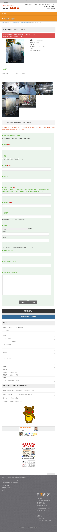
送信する (23, 302)
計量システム (6, 332)
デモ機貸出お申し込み (8, 487)
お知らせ (4, 490)
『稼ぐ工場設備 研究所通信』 (10, 482)
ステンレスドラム (7, 358)
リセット (32, 302)
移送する (5, 366)
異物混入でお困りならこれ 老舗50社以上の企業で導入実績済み (19, 390)
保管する (5, 352)
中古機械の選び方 (15, 385)
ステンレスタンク (7, 355)
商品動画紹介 (28, 311)
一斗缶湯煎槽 (6, 330)
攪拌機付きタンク (7, 344)
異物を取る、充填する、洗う (10, 375)
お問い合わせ (5, 485)
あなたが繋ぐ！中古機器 (28, 316)
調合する (5, 335)
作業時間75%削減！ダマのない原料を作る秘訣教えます (17, 394)
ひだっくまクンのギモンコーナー (11, 480)
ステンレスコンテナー (8, 360)
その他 (5, 349)
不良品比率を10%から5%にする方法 (12, 401)
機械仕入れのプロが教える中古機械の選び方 (14, 477)
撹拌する (5, 369)
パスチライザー (7, 346)
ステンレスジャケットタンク (10, 341)
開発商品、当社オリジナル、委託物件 (13, 327)
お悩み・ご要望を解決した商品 (11, 380)
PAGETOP (51, 473)
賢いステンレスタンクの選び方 (11, 398)
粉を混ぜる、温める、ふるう (10, 372)
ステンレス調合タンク (8, 338)
